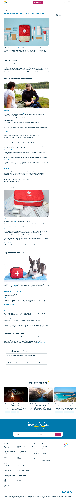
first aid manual (24, 71)
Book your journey (38, 2)
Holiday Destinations (46, 451)
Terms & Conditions (35, 453)
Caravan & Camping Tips (46, 461)
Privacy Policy (34, 451)
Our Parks (6, 443)
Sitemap (33, 458)
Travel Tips (44, 455)
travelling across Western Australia (13, 47)
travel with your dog (13, 285)
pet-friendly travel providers (16, 284)
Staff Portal (34, 455)
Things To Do (44, 446)
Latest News (44, 464)
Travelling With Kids (45, 458)
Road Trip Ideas (45, 448)
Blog (43, 443)
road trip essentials (41, 342)
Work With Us (34, 448)
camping (16, 221)
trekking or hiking (20, 113)
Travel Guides (44, 453)
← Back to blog (7, 10)
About (33, 443)
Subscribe (58, 434)
